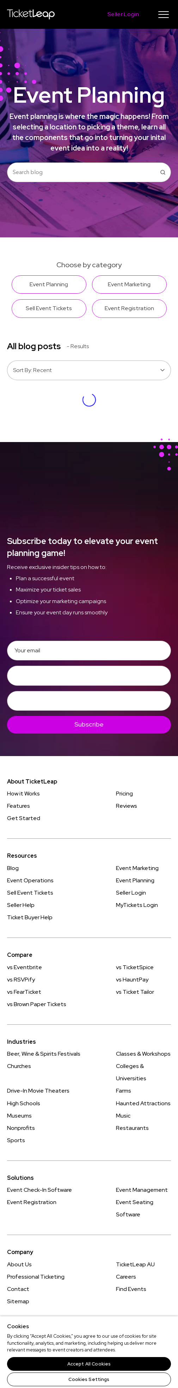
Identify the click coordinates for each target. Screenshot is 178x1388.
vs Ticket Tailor (135, 992)
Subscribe (89, 724)
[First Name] (89, 675)
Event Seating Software (134, 1208)
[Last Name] (89, 701)
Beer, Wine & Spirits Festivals (43, 1053)
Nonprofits (21, 1128)
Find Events (131, 1289)
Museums (19, 1115)
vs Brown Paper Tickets (36, 1004)
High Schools (23, 1103)
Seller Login (131, 892)
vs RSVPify (21, 979)
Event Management (142, 1190)
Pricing (124, 793)
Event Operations (30, 880)
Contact (18, 1289)
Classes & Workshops (143, 1053)
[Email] (89, 650)
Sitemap (18, 1301)
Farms (123, 1090)
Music (123, 1115)
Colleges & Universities (131, 1072)
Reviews (126, 806)
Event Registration (31, 1202)
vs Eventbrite (24, 967)
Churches (19, 1066)
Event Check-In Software (39, 1190)
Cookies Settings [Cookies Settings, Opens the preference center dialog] (88, 1379)
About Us (19, 1264)
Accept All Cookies (89, 1364)
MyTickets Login (137, 905)
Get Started (23, 818)
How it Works (23, 793)
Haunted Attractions (143, 1103)
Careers (126, 1276)
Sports (16, 1140)
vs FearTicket (24, 992)
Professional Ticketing (36, 1276)
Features (18, 806)
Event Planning (135, 880)
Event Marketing (137, 868)
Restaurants (132, 1128)
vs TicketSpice (135, 967)
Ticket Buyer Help (30, 917)
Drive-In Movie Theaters (38, 1090)
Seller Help (21, 905)
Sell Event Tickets (30, 892)
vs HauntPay (132, 979)
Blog (13, 868)
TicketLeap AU (135, 1264)
